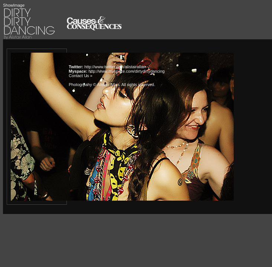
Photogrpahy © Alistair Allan (94, 84)
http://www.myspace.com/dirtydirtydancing (126, 71)
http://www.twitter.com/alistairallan (114, 67)
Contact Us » (81, 75)
